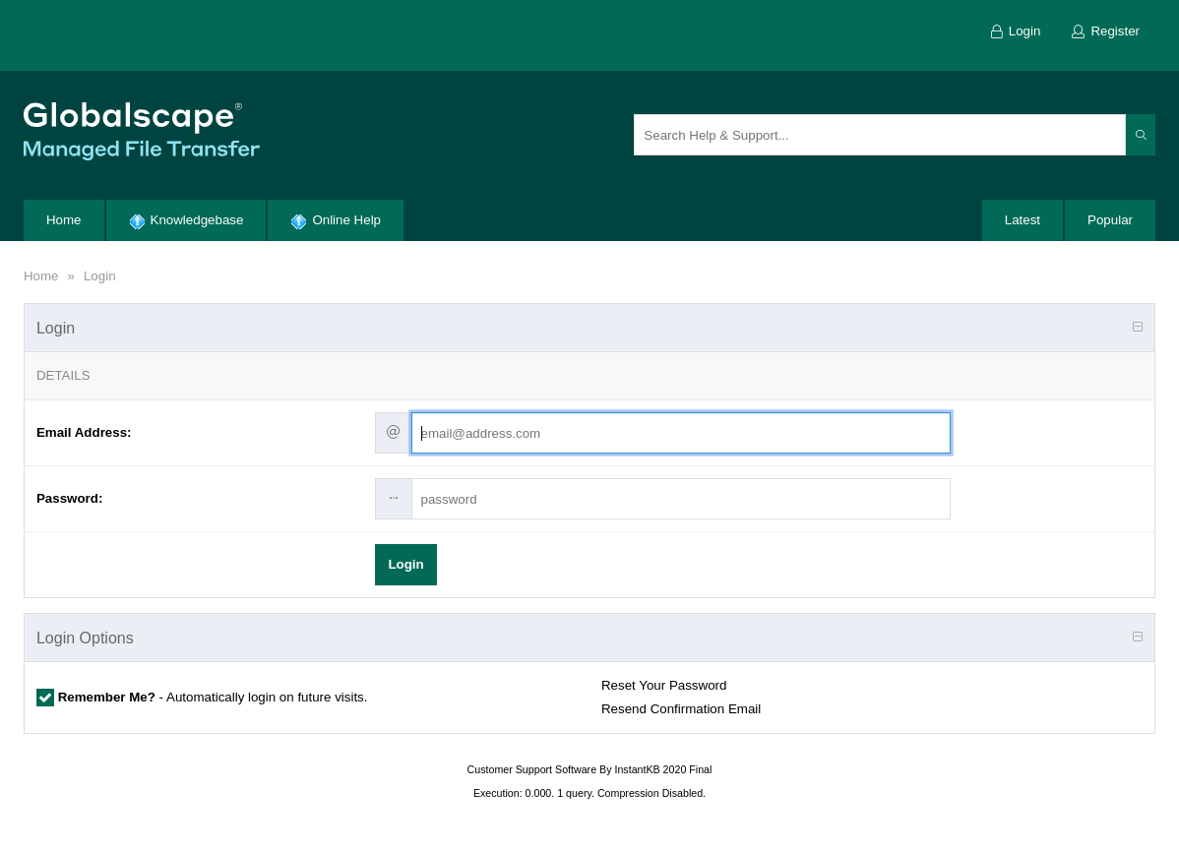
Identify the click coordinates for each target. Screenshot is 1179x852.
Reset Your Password (663, 685)
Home (41, 276)
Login (100, 276)
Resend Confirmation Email (681, 708)
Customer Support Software (532, 769)
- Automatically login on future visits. (211, 697)
